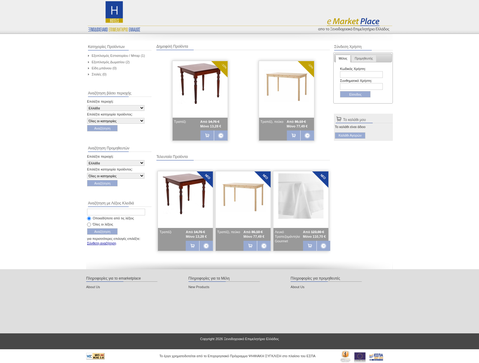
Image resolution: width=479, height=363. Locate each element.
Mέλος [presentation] (343, 58)
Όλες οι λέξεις (103, 224)
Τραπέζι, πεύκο (272, 121)
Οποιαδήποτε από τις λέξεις (113, 218)
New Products (198, 287)
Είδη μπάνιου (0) (104, 68)
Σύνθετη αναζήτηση (101, 243)
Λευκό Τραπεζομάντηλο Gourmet (287, 236)
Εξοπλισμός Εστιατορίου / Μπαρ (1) (118, 55)
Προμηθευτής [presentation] (364, 58)
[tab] (343, 58)
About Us (93, 287)
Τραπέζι (180, 121)
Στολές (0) (99, 74)
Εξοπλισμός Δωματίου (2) (111, 62)
